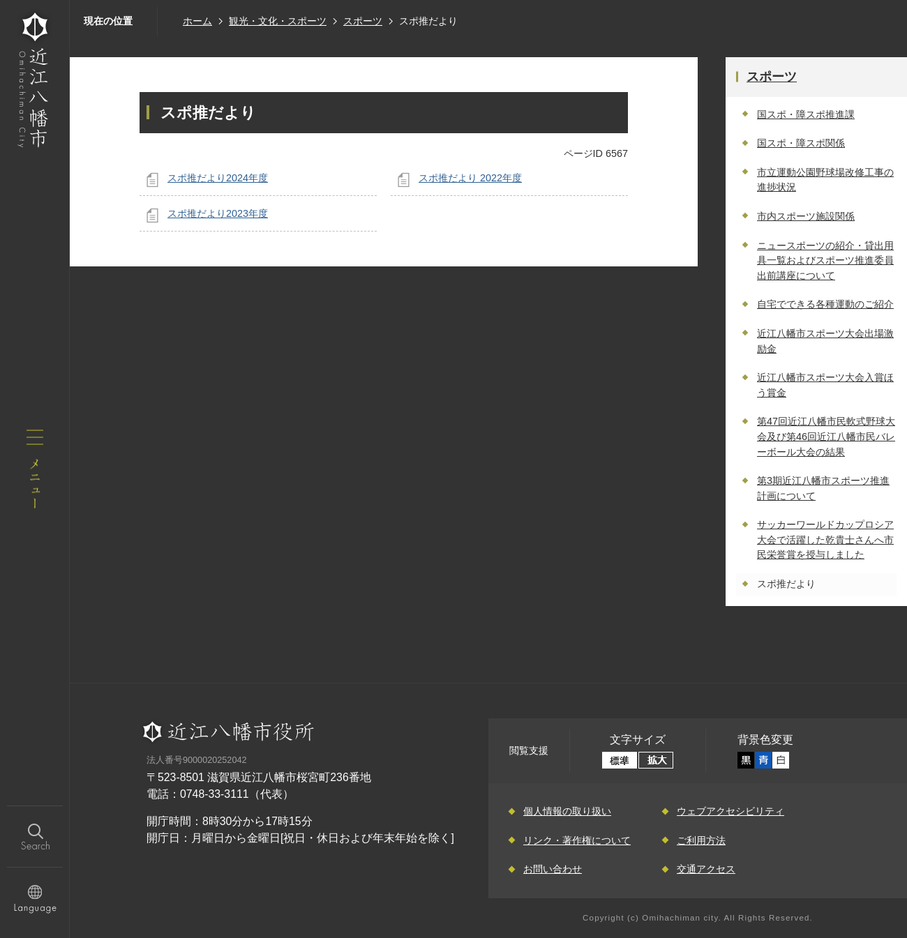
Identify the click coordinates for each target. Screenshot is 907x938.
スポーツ (362, 21)
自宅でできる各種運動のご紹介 (825, 304)
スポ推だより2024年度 (217, 177)
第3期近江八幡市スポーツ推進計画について (823, 488)
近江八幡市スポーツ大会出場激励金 (825, 341)
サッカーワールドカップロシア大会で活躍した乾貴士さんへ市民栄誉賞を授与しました (825, 539)
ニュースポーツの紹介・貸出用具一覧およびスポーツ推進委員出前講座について (825, 260)
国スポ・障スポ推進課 (806, 114)
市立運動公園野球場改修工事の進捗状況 (825, 180)
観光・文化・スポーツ (278, 21)
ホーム (197, 21)
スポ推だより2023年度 (217, 213)
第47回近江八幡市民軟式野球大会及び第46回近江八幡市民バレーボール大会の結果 (826, 436)
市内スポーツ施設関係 (806, 216)
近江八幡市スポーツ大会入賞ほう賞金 (825, 385)
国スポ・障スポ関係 (801, 143)
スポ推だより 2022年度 (470, 177)
